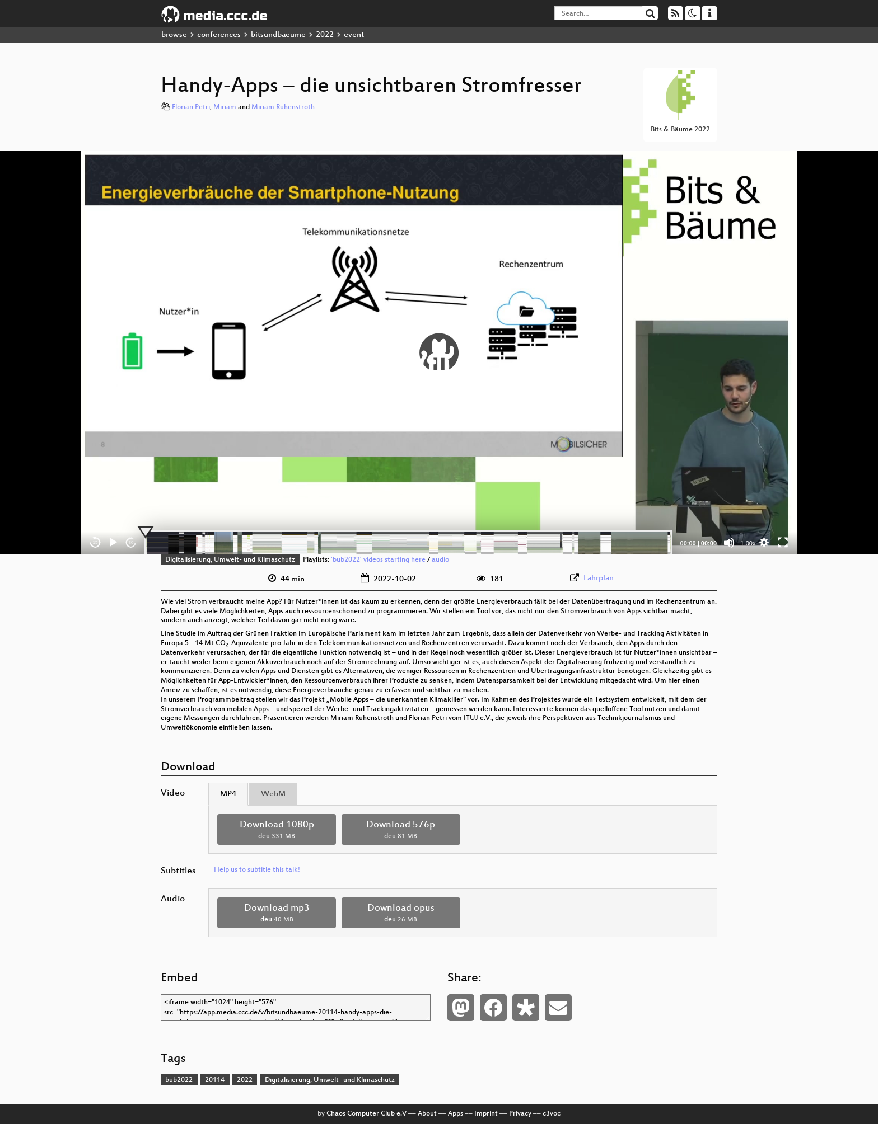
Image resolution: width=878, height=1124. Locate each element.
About (427, 1114)
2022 (325, 35)
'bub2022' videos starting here (378, 560)
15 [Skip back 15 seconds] (95, 542)
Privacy (520, 1114)
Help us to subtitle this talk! (257, 870)
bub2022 (179, 1080)
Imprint (486, 1114)
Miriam (224, 107)
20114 (215, 1080)
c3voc (552, 1114)
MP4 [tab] (228, 794)
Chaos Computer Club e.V (366, 1114)
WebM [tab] (273, 794)
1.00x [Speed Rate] (748, 543)
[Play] (113, 542)
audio (440, 560)
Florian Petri (191, 107)
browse (174, 35)
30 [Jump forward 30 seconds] (131, 542)
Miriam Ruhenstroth (283, 107)
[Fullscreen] (782, 542)
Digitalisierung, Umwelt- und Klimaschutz (230, 560)
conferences (219, 35)
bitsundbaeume (278, 35)
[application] (439, 352)
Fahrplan (598, 578)
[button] (439, 352)
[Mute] (729, 542)
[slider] (408, 543)
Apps (455, 1114)
